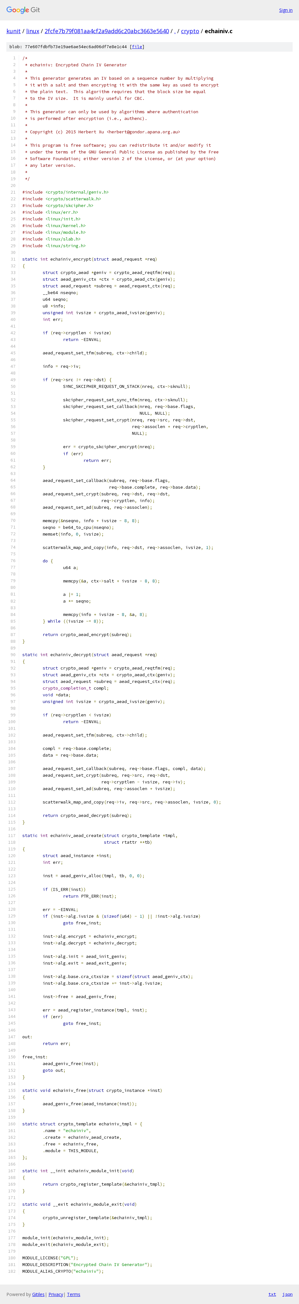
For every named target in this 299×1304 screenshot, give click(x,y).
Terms (73, 1294)
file (137, 46)
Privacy (55, 1294)
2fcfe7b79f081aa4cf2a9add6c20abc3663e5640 (107, 31)
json (287, 1294)
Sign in (286, 10)
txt (272, 1294)
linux (32, 31)
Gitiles (38, 1294)
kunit (13, 31)
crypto (190, 31)
